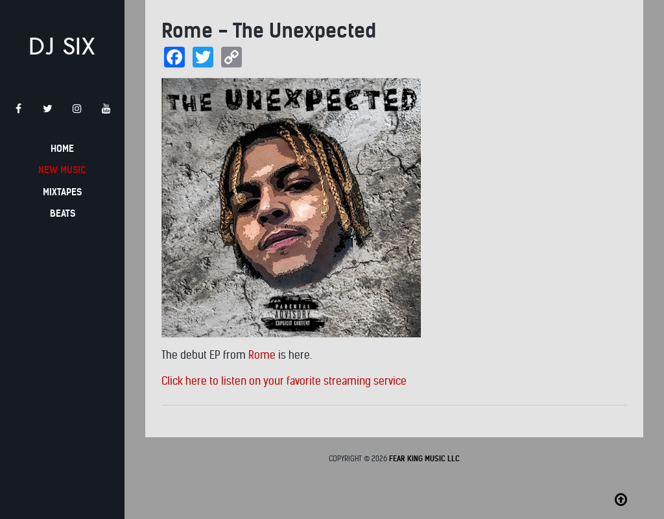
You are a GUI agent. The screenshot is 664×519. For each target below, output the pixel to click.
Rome (262, 355)
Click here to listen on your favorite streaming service (284, 381)
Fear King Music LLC (424, 458)
